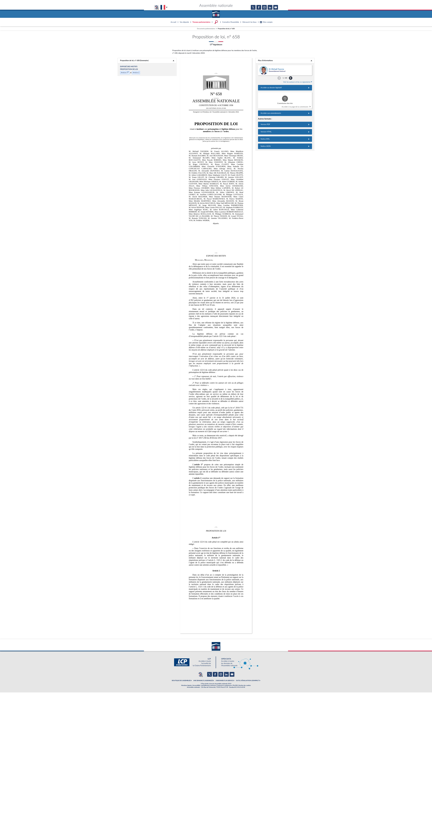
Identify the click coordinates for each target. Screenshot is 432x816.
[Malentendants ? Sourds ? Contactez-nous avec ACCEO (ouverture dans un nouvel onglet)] (200, 674)
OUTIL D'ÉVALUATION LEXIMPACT (247, 680)
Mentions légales (186, 685)
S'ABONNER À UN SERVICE (224, 680)
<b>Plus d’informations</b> (285, 60)
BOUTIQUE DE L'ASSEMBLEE (181, 680)
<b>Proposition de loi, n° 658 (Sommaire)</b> (147, 60)
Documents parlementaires (206, 28)
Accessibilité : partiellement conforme (204, 685)
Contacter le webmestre (224, 685)
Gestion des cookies (245, 685)
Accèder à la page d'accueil (216, 13)
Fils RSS (235, 685)
